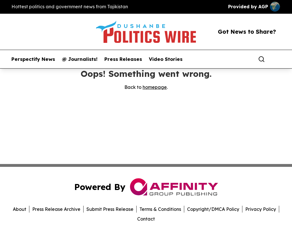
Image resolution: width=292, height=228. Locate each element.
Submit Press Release (109, 209)
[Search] (261, 59)
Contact (146, 219)
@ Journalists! (80, 59)
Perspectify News (33, 59)
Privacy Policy (260, 209)
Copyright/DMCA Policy (213, 209)
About (19, 209)
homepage (155, 87)
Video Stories (165, 59)
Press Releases (123, 59)
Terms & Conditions (160, 209)
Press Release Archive (56, 209)
